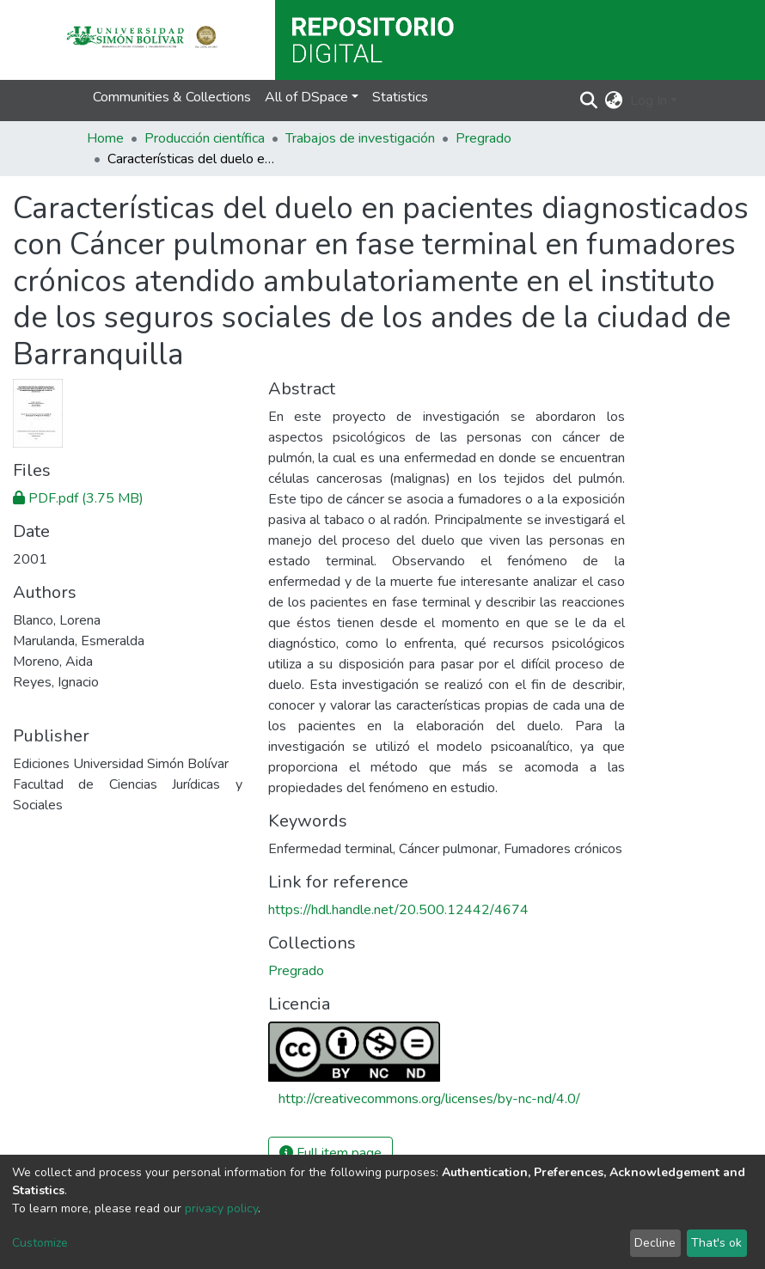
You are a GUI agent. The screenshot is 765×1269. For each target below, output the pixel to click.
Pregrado (483, 138)
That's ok (716, 1243)
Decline (655, 1243)
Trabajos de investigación (360, 138)
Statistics (400, 97)
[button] (614, 100)
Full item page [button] (330, 1153)
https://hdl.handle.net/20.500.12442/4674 (398, 909)
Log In (648, 100)
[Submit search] (589, 100)
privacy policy (221, 1208)
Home (105, 138)
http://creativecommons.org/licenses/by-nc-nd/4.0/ (429, 1098)
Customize (40, 1243)
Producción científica (204, 138)
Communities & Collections (172, 97)
